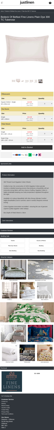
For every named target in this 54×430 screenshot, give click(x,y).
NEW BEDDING (14, 280)
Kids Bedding (12, 250)
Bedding (41, 245)
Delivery (3, 403)
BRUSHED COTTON (40, 280)
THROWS (13, 343)
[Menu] (2, 2)
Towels (13, 240)
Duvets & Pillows (41, 240)
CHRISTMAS (40, 343)
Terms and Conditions (7, 414)
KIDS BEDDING (45, 362)
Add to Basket (27, 147)
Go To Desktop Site (6, 396)
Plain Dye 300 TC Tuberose (29, 11)
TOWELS (9, 299)
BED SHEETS (44, 299)
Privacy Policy (5, 412)
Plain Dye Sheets (12, 245)
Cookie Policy (5, 409)
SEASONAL (27, 362)
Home (2, 11)
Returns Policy (5, 405)
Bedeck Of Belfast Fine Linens (12, 11)
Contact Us (4, 401)
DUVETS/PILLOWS (27, 299)
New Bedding (41, 250)
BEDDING (27, 323)
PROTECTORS (10, 362)
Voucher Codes (5, 407)
